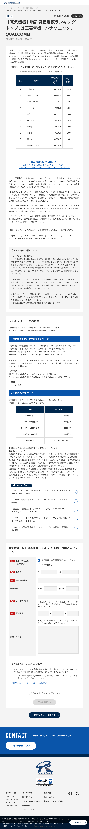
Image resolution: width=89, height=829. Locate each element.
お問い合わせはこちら (21, 746)
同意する (78, 822)
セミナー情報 (27, 793)
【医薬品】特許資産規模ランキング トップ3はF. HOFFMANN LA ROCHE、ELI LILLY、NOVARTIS (38, 510)
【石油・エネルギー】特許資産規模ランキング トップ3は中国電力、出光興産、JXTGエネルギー (41, 492)
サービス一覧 (11, 793)
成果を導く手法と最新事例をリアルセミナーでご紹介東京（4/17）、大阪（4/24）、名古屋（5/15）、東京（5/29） (44, 165)
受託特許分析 (12, 806)
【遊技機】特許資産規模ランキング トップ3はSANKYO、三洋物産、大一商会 (41, 501)
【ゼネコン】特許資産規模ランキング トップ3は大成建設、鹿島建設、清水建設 (41, 528)
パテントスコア (12, 799)
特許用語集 (26, 805)
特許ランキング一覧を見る (44, 715)
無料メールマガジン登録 (53, 801)
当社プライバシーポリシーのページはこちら (29, 683)
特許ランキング (28, 797)
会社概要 (47, 793)
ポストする (78, 16)
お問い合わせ (45, 564)
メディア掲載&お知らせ (31, 801)
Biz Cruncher (11, 796)
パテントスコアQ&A (30, 810)
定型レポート (12, 802)
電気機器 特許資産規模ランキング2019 (56, 560)
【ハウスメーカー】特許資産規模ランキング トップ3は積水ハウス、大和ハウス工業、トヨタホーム (41, 519)
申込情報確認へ (44, 702)
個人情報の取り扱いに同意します (44, 693)
